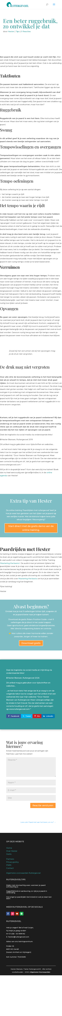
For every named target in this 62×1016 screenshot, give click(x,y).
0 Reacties (26, 31)
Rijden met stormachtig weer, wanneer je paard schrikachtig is (25, 886)
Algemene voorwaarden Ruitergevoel (23, 873)
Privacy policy (12, 862)
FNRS (8, 865)
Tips (18, 31)
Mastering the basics (10, 563)
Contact (10, 868)
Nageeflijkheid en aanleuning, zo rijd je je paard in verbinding (26, 892)
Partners (10, 859)
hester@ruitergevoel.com (18, 937)
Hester (11, 31)
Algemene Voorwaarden (40, 972)
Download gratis (31, 643)
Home (9, 848)
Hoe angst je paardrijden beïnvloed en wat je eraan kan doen (29, 898)
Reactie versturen (43, 805)
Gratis (9, 854)
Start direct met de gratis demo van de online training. (31, 528)
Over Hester (11, 851)
